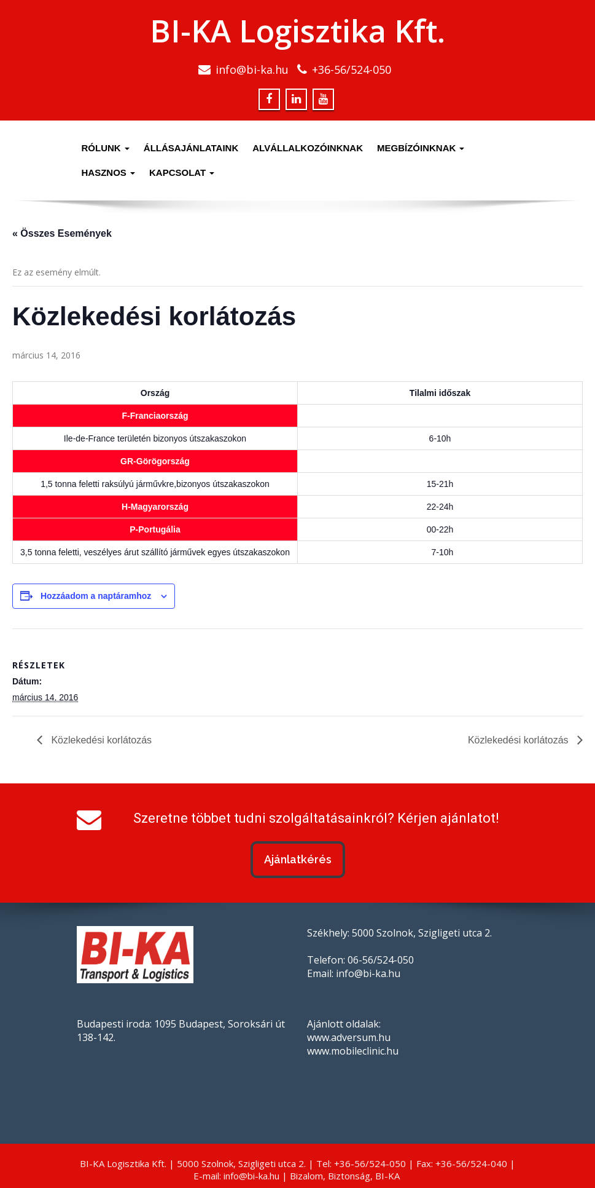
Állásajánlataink (191, 148)
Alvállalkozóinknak (307, 148)
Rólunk (106, 148)
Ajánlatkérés (298, 859)
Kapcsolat (181, 172)
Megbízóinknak (421, 148)
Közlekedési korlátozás (100, 740)
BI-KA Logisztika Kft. (297, 31)
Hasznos (109, 172)
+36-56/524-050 (351, 69)
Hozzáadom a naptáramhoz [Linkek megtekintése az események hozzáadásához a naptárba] (96, 596)
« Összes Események (62, 233)
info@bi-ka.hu (252, 69)
